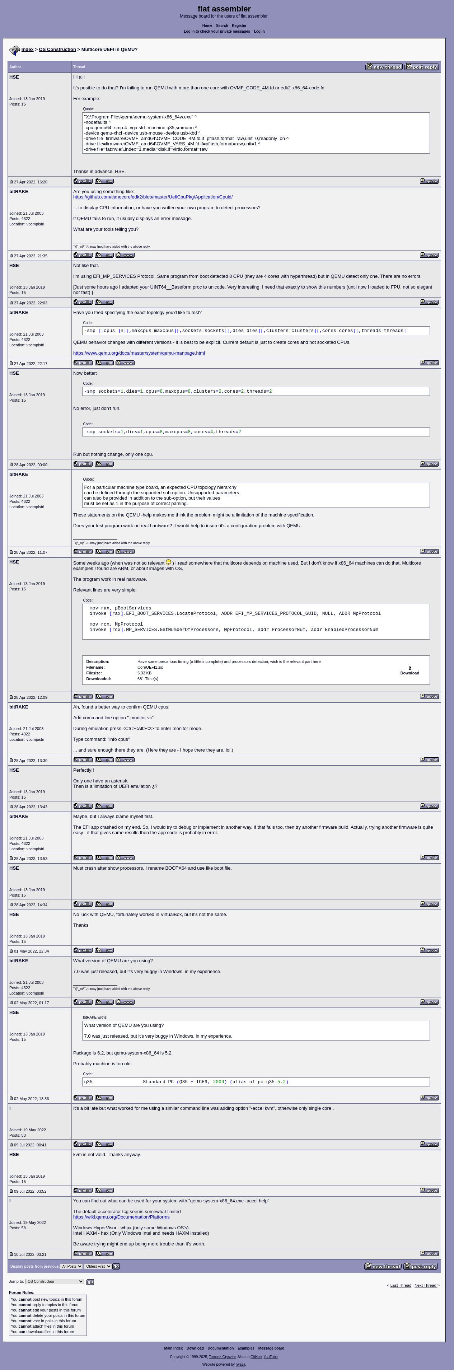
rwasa (240, 1364)
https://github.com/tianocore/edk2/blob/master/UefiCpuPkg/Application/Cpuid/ (153, 197)
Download (195, 1348)
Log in (259, 31)
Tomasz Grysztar (222, 1357)
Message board (271, 1348)
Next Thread (426, 1285)
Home (207, 26)
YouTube (270, 1357)
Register (239, 26)
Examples (246, 1348)
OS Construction (57, 49)
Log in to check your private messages (217, 31)
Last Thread (401, 1285)
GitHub (256, 1357)
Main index (173, 1348)
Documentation (221, 1348)
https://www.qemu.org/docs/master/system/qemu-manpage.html (139, 353)
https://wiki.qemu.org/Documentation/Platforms (121, 1217)
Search (222, 26)
